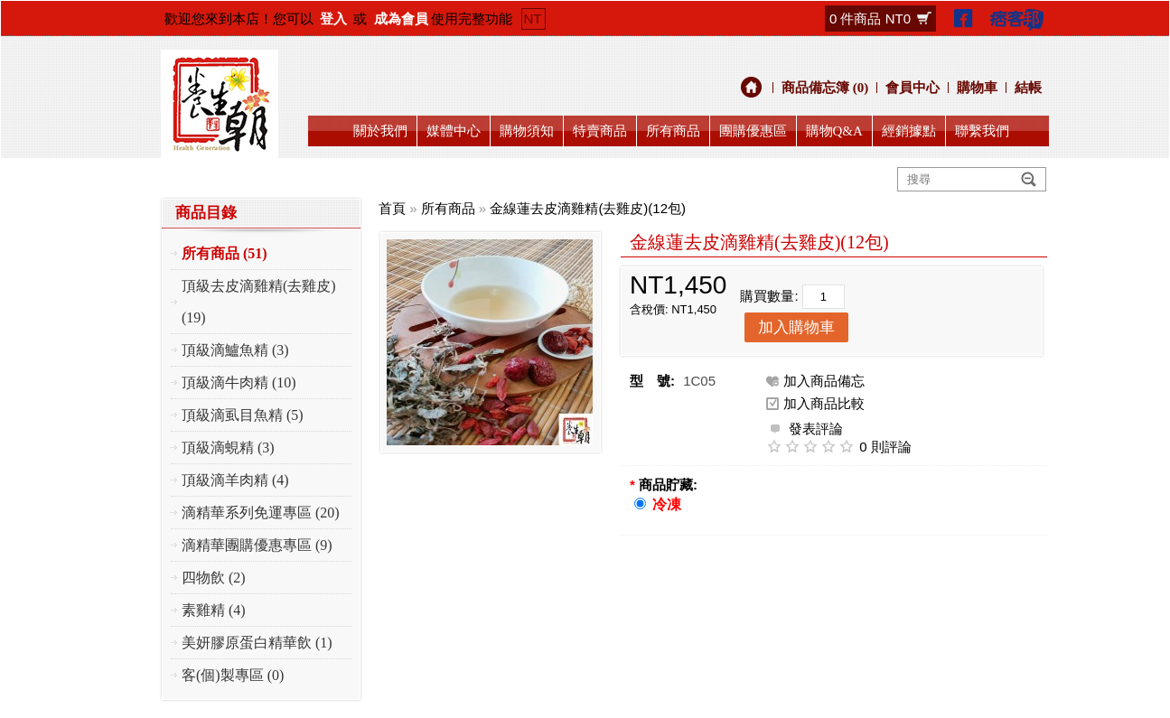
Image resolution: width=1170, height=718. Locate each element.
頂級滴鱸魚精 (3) (235, 350)
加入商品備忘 (824, 380)
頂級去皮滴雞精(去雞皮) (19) (259, 301)
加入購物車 (796, 327)
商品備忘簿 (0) (825, 87)
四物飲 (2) (214, 577)
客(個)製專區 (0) (233, 675)
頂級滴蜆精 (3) (228, 447)
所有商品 (673, 131)
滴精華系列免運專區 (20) (261, 512)
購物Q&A (834, 131)
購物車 (977, 87)
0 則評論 (885, 446)
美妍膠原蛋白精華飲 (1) (257, 642)
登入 (333, 18)
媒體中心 (453, 131)
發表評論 (804, 427)
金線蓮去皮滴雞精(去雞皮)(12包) (588, 208)
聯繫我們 (982, 131)
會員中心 (912, 87)
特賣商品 (600, 131)
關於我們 (380, 131)
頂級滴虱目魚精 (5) (243, 415)
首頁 (392, 208)
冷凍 (666, 504)
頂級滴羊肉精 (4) (235, 480)
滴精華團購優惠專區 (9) (257, 545)
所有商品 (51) (224, 253)
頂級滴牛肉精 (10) (239, 382)
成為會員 (401, 18)
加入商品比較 (824, 403)
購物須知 (527, 131)
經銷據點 (909, 131)
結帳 (1028, 87)
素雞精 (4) (214, 610)
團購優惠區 (753, 131)
